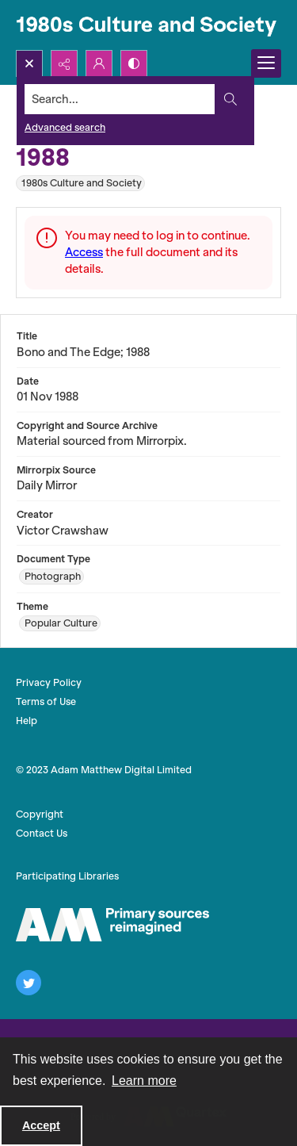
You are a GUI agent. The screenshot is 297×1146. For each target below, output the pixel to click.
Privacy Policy (49, 682)
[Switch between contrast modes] (134, 63)
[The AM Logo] (112, 924)
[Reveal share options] (64, 63)
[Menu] (266, 63)
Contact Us (41, 833)
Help (26, 720)
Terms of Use (46, 701)
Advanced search (65, 127)
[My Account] (99, 63)
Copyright (39, 814)
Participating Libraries (67, 876)
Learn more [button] (144, 1080)
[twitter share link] (28, 982)
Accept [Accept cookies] (41, 1125)
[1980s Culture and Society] (148, 25)
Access (84, 252)
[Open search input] (29, 63)
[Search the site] (120, 99)
